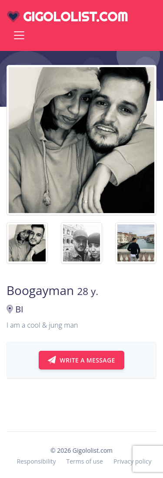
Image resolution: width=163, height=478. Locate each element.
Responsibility (36, 461)
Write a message (81, 360)
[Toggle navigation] (19, 35)
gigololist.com (67, 16)
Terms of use (85, 461)
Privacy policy (132, 461)
